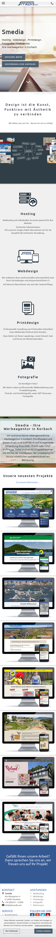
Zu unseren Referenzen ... (28, 482)
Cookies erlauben (43, 931)
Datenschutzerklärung (43, 925)
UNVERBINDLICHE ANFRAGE (20, 64)
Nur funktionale (11, 931)
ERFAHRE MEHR (13, 57)
